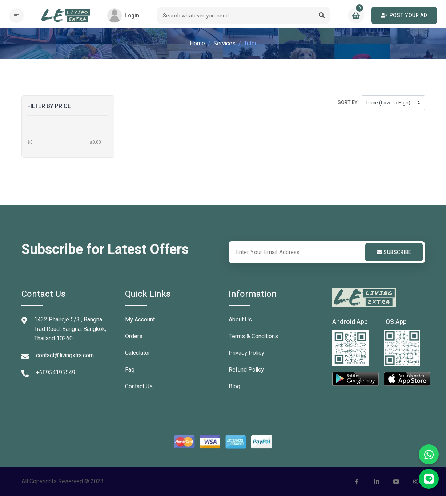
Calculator (137, 353)
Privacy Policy (246, 353)
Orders (133, 336)
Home (197, 43)
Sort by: (348, 102)
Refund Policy (246, 369)
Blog (234, 386)
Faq (129, 369)
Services (224, 43)
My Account (140, 319)
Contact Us (139, 386)
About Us (240, 319)
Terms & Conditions (253, 336)
